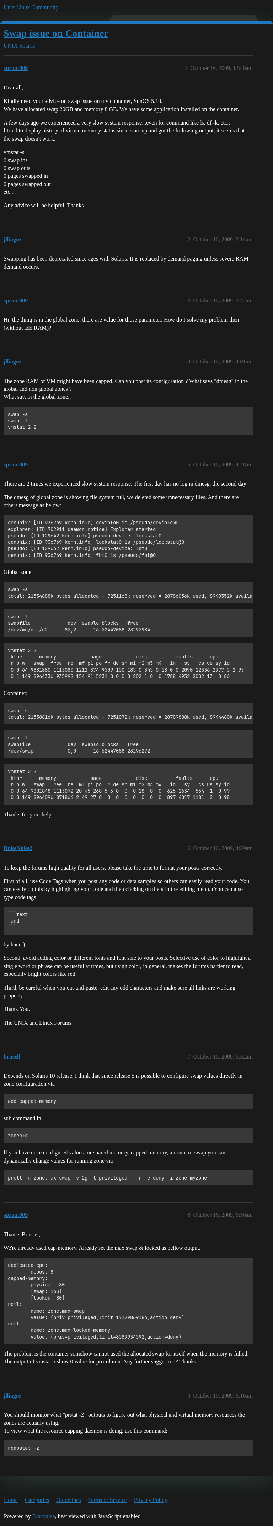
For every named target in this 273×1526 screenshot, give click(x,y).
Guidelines (68, 1500)
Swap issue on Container (56, 33)
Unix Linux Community (31, 7)
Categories (37, 1500)
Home (11, 1500)
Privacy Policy (150, 1500)
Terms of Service (107, 1500)
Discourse (43, 1516)
